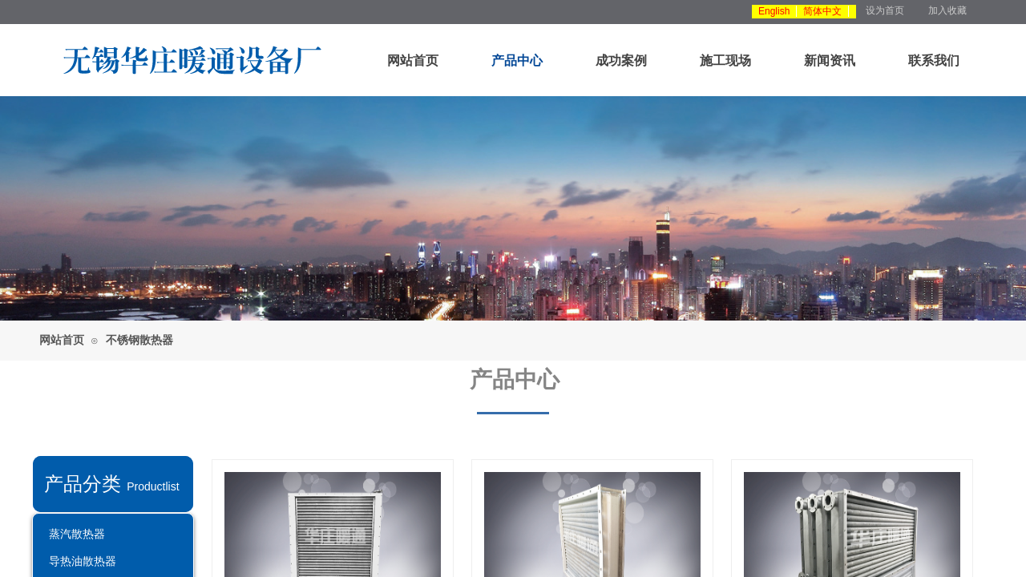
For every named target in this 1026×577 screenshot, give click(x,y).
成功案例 (621, 60)
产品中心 (517, 60)
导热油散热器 (82, 561)
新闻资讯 (829, 60)
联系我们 (933, 60)
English (774, 11)
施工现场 (725, 60)
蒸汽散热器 (77, 533)
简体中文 (822, 11)
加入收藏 (947, 10)
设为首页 (885, 10)
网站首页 (412, 60)
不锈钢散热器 (139, 340)
